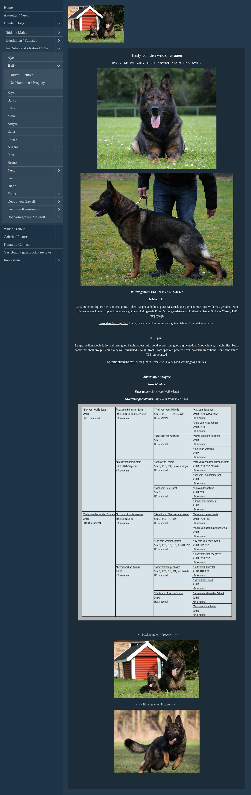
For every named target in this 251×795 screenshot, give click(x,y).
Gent (11, 178)
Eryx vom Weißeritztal (165, 391)
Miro (11, 116)
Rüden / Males (16, 33)
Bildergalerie (151, 704)
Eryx (11, 92)
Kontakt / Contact (17, 244)
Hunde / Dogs (14, 23)
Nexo (12, 170)
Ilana (11, 131)
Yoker (12, 194)
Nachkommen (150, 634)
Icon (11, 155)
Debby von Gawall (21, 201)
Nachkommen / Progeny (27, 83)
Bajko (12, 100)
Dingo (12, 139)
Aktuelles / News (16, 15)
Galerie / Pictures (16, 237)
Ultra (11, 108)
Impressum (12, 260)
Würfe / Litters (14, 229)
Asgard (13, 147)
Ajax (11, 58)
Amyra (13, 124)
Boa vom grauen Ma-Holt (26, 217)
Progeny (167, 634)
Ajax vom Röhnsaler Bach (171, 399)
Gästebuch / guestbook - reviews (27, 252)
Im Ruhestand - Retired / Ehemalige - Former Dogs (30, 48)
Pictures (166, 704)
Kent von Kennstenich (24, 209)
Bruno (12, 163)
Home (8, 7)
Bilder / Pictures (21, 75)
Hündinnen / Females (21, 40)
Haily (12, 65)
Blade (12, 186)
